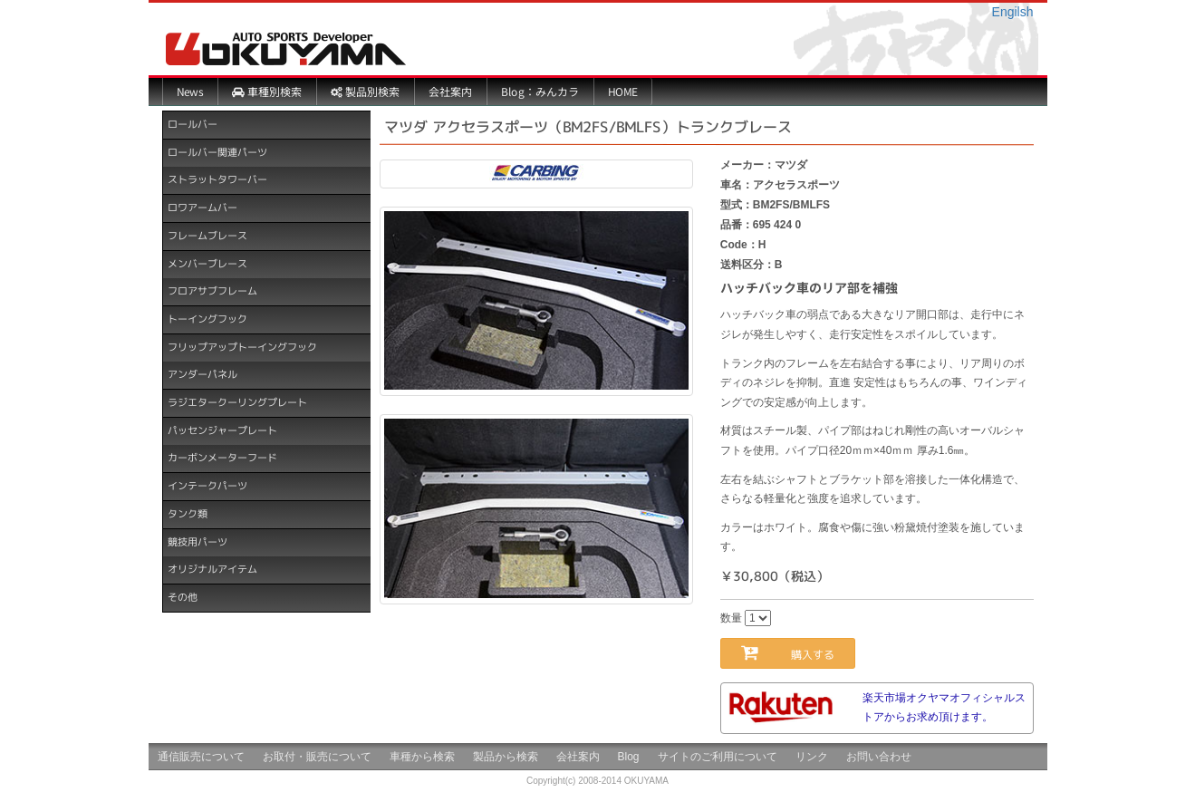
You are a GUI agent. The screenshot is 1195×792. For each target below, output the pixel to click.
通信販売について (201, 756)
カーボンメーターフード (221, 457)
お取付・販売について (317, 756)
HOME (622, 91)
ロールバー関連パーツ (216, 152)
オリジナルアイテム (211, 569)
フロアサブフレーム (211, 291)
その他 (182, 597)
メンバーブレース (206, 263)
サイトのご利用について (717, 756)
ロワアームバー (201, 207)
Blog (629, 756)
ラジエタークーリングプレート (236, 402)
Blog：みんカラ (539, 91)
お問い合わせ (878, 756)
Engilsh (1013, 12)
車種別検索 (266, 91)
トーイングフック (206, 319)
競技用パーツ (196, 541)
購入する (798, 652)
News (189, 91)
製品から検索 (505, 756)
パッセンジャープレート (221, 430)
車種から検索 (422, 756)
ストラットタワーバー (216, 179)
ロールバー (192, 124)
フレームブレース (206, 235)
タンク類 (187, 514)
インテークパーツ (206, 485)
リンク (811, 756)
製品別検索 (364, 91)
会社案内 (449, 91)
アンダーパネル (201, 374)
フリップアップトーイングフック (241, 347)
